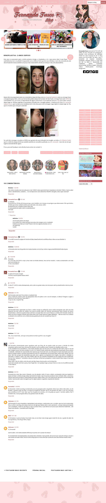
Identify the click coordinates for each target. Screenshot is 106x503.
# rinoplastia (68, 152)
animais (85, 110)
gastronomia (96, 121)
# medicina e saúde (46, 152)
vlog (47, 97)
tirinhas (96, 139)
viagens (96, 142)
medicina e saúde (84, 128)
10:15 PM (12, 283)
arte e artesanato (96, 110)
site (58, 100)
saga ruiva (96, 137)
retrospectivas (96, 135)
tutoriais (84, 142)
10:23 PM (12, 257)
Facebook (54, 97)
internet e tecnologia (96, 123)
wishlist (96, 144)
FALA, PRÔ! (76, 2)
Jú (9, 257)
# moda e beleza (58, 152)
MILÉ (9, 415)
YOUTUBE (30, 2)
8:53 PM (16, 307)
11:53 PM (15, 188)
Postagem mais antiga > (62, 470)
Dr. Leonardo (54, 142)
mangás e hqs (96, 126)
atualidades (84, 112)
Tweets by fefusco (83, 149)
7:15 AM (22, 271)
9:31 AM (22, 199)
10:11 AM (16, 333)
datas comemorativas (96, 114)
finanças (96, 119)
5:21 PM (16, 293)
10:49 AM (16, 247)
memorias (84, 130)
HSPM (67, 99)
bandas (84, 114)
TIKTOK (41, 2)
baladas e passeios (96, 112)
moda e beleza (96, 130)
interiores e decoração (84, 123)
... (8, 343)
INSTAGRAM (18, 2)
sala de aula (85, 139)
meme (96, 128)
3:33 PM (16, 427)
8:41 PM (12, 343)
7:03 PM (22, 237)
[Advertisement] (90, 216)
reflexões (84, 135)
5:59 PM (20, 218)
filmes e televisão (84, 119)
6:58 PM (18, 386)
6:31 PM (16, 401)
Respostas (12, 215)
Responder (11, 194)
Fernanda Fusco (13, 199)
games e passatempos (84, 121)
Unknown (11, 293)
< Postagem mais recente (15, 470)
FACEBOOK (52, 2)
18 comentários (23, 152)
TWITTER (64, 2)
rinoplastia (84, 137)
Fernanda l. (11, 386)
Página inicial (39, 470)
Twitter (14, 152)
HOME (7, 2)
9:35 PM (16, 372)
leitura (85, 126)
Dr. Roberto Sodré (65, 140)
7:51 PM (16, 323)
